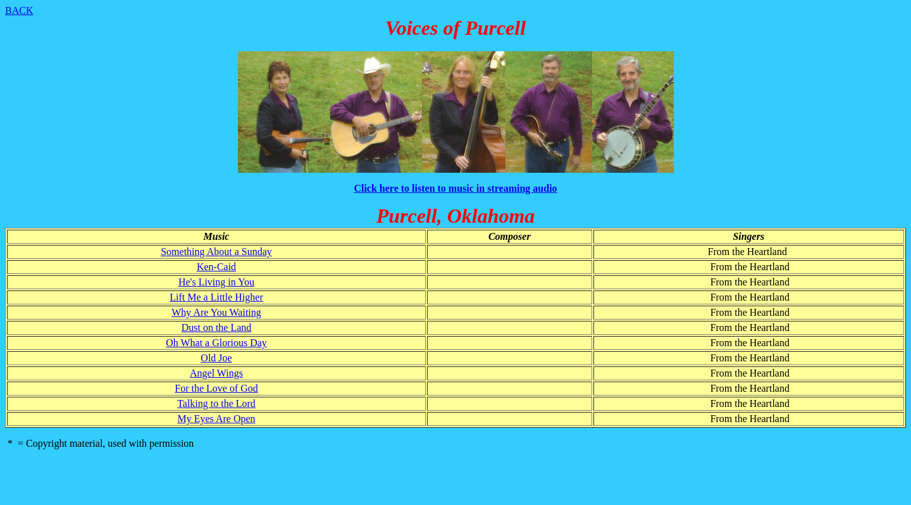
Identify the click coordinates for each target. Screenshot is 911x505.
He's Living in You (216, 282)
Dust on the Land (217, 327)
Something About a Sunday (216, 251)
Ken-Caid (216, 266)
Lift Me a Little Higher (216, 297)
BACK (19, 10)
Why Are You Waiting (216, 312)
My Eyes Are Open (216, 418)
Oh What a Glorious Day (216, 342)
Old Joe (216, 357)
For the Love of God (216, 388)
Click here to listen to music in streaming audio (455, 188)
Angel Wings (216, 373)
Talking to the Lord (216, 403)
